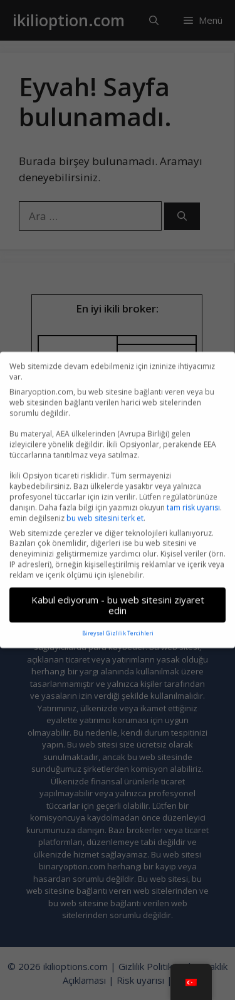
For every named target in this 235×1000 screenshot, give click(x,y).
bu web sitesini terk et (105, 511)
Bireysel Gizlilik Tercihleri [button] (118, 627)
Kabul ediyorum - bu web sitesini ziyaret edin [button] (117, 598)
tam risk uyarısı (193, 501)
